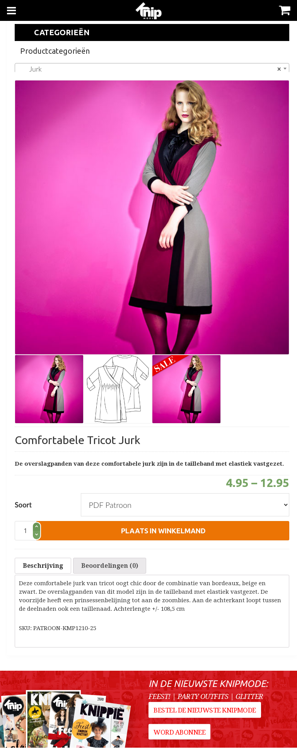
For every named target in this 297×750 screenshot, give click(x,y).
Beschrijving (43, 567)
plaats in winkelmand (163, 531)
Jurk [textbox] (149, 68)
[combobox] (152, 68)
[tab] (43, 567)
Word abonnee (180, 737)
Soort (23, 505)
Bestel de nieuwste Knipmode (205, 715)
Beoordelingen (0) (109, 567)
